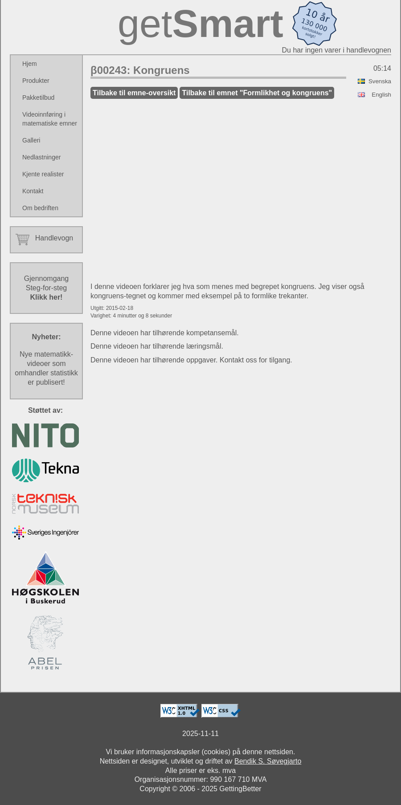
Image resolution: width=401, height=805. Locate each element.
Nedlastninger (41, 157)
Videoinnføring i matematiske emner (49, 119)
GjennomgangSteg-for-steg (46, 288)
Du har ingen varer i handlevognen (337, 50)
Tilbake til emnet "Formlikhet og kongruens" (257, 93)
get (200, 23)
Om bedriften (40, 207)
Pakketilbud (38, 97)
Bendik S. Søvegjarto (267, 761)
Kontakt (32, 191)
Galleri (31, 140)
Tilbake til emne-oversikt (134, 93)
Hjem (29, 63)
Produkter (35, 80)
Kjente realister (43, 174)
